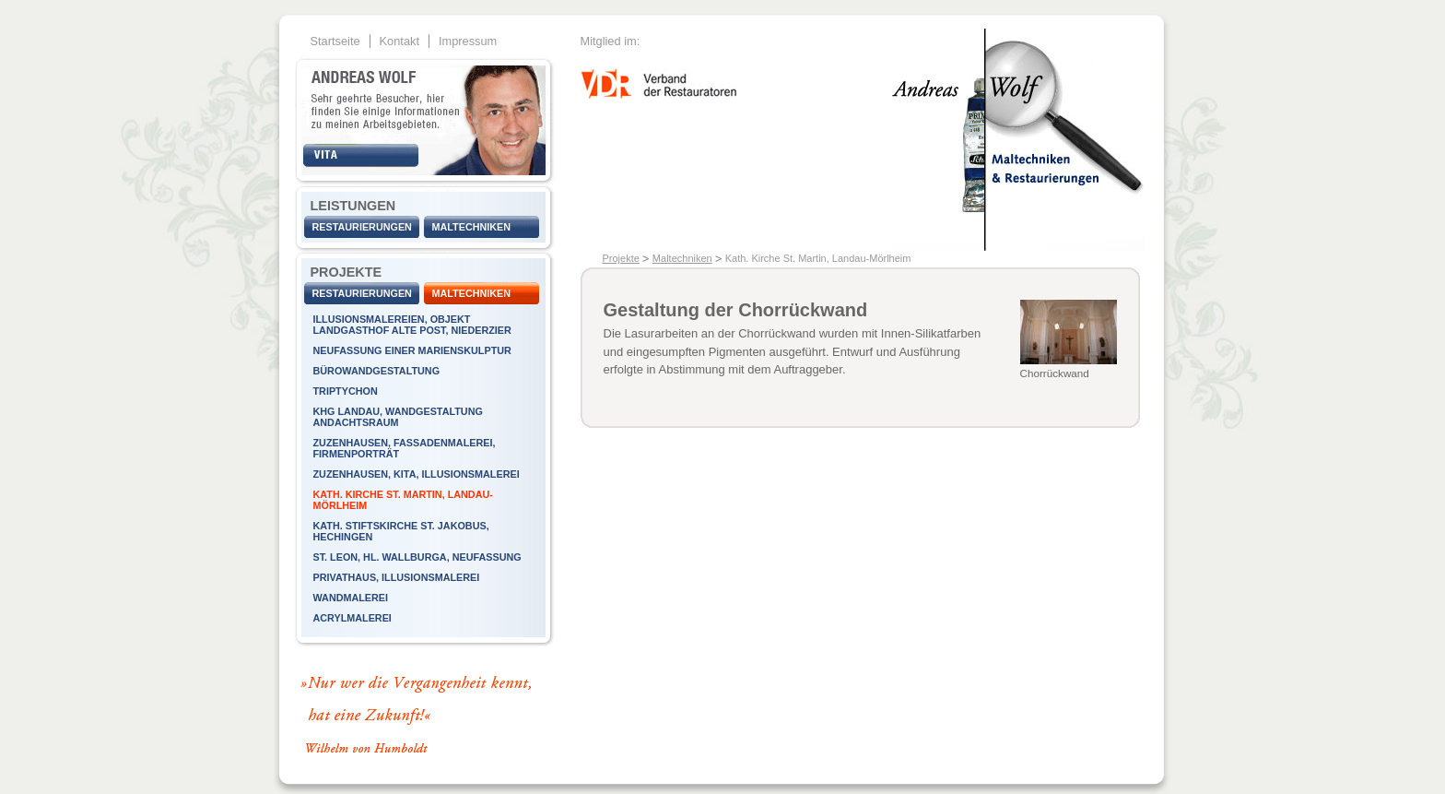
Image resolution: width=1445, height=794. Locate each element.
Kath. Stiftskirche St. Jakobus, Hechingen (401, 531)
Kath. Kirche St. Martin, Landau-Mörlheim (403, 500)
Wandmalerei (351, 597)
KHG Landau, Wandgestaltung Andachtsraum (398, 417)
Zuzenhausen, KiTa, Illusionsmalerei (416, 474)
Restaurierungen (362, 226)
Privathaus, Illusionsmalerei (396, 577)
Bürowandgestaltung (377, 370)
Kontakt (399, 41)
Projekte (621, 258)
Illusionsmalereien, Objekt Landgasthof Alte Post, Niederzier (412, 325)
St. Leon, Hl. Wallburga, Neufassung (417, 557)
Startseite (335, 41)
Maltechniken (471, 226)
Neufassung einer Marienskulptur (412, 350)
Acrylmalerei (352, 617)
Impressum (468, 41)
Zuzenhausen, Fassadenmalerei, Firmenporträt (404, 448)
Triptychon (345, 391)
